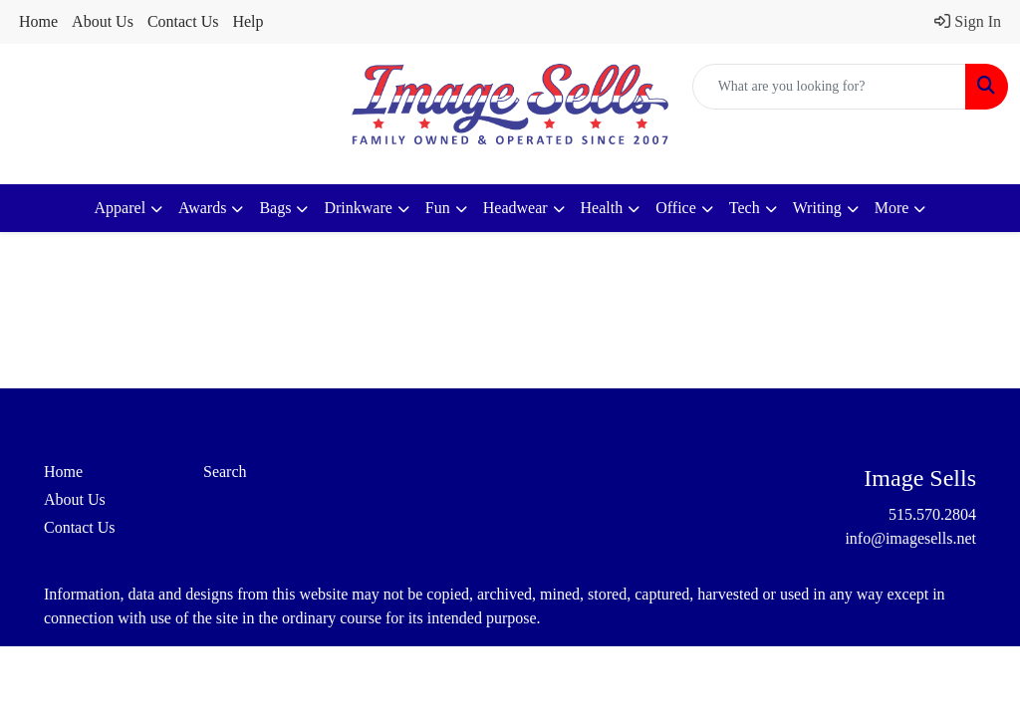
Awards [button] (202, 207)
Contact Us (183, 21)
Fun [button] (437, 207)
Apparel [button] (120, 207)
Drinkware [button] (357, 207)
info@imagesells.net (910, 538)
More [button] (892, 207)
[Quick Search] (829, 87)
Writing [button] (817, 207)
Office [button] (675, 207)
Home (38, 21)
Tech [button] (744, 207)
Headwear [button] (515, 207)
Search (225, 471)
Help (247, 21)
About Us (102, 21)
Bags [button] (275, 207)
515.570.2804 (932, 514)
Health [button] (602, 207)
